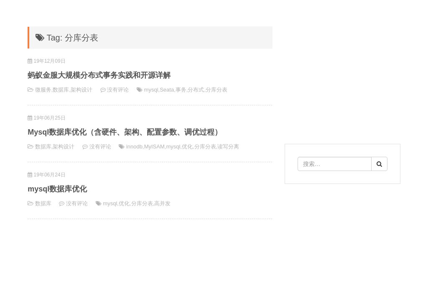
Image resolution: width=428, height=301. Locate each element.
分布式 (196, 90)
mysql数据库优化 (57, 189)
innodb (134, 146)
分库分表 (216, 90)
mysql (151, 90)
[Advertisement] (342, 246)
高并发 (162, 203)
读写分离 (228, 146)
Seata (167, 90)
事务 (181, 90)
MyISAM (154, 146)
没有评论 (118, 90)
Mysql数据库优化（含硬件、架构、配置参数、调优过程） (125, 132)
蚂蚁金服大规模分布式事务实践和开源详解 (99, 75)
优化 (187, 146)
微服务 (43, 90)
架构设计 (81, 90)
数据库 (61, 90)
